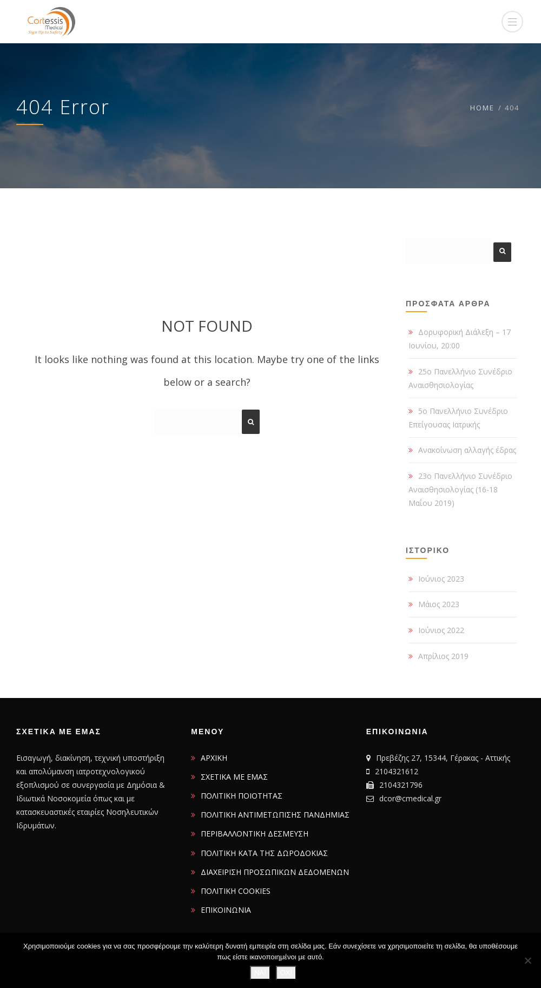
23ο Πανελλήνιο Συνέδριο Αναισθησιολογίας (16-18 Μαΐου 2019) (460, 489)
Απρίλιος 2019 (443, 656)
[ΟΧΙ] (527, 960)
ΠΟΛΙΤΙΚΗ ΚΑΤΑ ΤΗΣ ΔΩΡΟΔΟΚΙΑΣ (264, 853)
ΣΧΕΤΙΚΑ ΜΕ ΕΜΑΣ (234, 777)
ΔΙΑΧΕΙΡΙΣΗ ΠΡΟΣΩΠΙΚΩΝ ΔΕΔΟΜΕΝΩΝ (275, 872)
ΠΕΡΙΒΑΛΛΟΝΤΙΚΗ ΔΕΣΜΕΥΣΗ (254, 833)
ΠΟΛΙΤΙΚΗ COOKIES (235, 891)
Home (482, 108)
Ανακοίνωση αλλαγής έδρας (467, 450)
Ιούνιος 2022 (441, 630)
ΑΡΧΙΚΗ (214, 758)
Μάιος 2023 (438, 604)
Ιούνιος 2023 (441, 579)
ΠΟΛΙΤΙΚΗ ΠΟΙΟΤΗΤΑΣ (241, 796)
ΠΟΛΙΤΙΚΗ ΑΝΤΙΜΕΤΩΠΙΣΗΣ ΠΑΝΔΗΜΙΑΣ (275, 814)
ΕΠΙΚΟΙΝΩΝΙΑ (226, 910)
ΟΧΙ (286, 973)
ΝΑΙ (260, 973)
